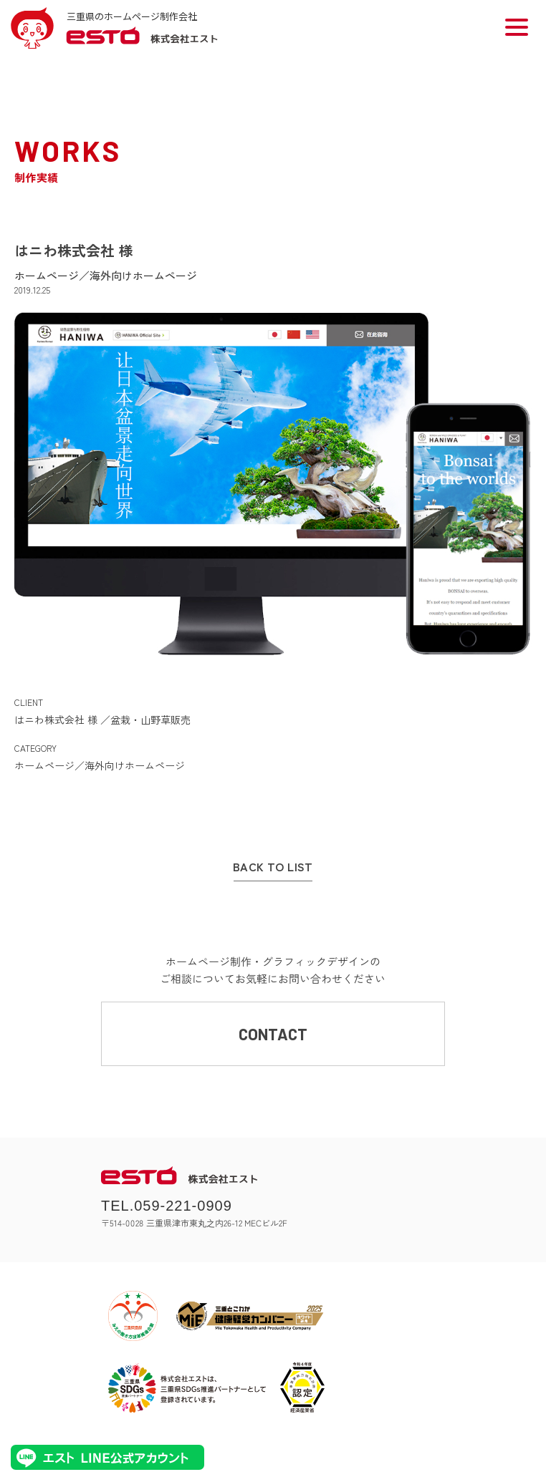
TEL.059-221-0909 (166, 1205)
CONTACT (273, 1034)
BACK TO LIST (273, 867)
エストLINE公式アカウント (107, 1457)
